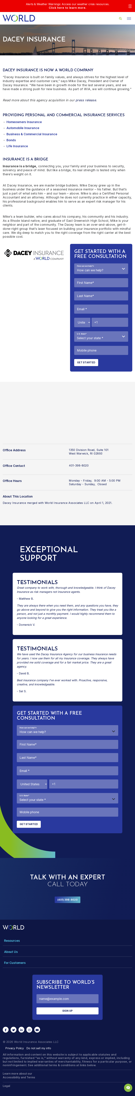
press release (86, 100)
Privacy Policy (14, 1048)
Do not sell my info (38, 1048)
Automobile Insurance (23, 128)
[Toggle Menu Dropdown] (67, 940)
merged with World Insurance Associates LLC (58, 503)
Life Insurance (17, 146)
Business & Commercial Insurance (32, 134)
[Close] (130, 6)
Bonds (11, 140)
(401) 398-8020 (67, 899)
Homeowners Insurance (24, 122)
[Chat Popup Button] (128, 1088)
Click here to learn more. (67, 7)
